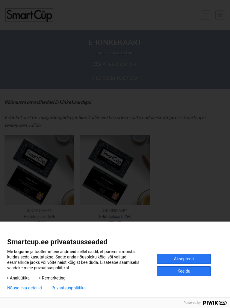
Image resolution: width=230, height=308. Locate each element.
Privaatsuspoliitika (69, 287)
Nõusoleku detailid (24, 287)
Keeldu (184, 271)
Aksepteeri (184, 258)
